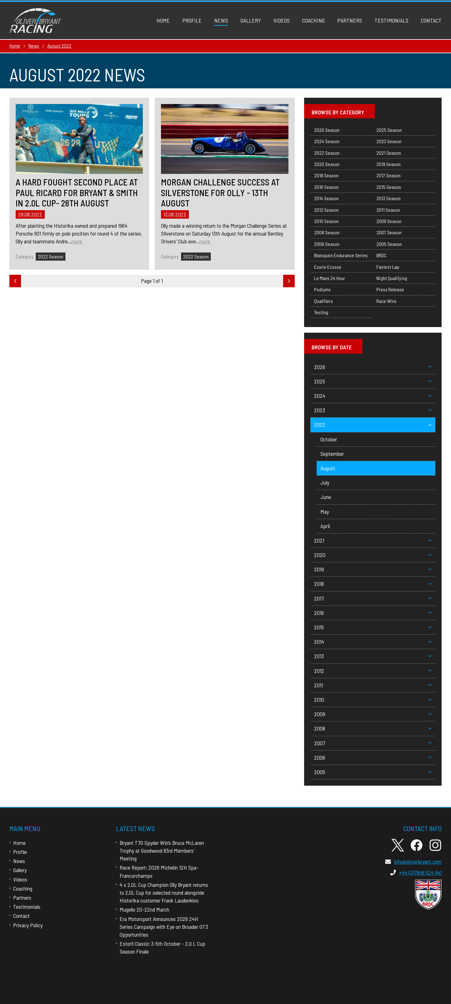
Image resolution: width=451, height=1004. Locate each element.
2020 (373, 554)
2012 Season (326, 210)
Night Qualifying (391, 278)
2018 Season (326, 175)
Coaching (313, 20)
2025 (373, 381)
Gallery (251, 20)
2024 (373, 395)
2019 (373, 569)
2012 (373, 670)
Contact (431, 20)
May (324, 511)
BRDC (381, 255)
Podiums (322, 289)
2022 (373, 424)
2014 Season (326, 198)
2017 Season (388, 175)
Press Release (390, 289)
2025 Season (389, 130)
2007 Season (389, 232)
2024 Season (327, 141)
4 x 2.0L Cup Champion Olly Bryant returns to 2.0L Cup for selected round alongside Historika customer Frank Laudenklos (164, 892)
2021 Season (388, 153)
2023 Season (389, 141)
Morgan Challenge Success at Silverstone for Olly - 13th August (220, 192)
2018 (373, 583)
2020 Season (327, 164)
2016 (373, 612)
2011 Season (388, 210)
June (325, 496)
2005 (373, 771)
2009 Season (389, 221)
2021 (373, 540)
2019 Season (388, 164)
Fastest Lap (387, 267)
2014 (373, 641)
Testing (321, 312)
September (332, 453)
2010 (373, 699)
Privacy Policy (28, 925)
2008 (373, 728)
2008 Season (327, 232)
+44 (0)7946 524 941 (416, 872)
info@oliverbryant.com (413, 861)
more (76, 241)
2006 (373, 757)
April (325, 526)
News (221, 20)
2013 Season (388, 198)
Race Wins (386, 301)
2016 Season (326, 187)
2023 (373, 410)
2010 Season (326, 221)
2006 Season (327, 244)
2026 (373, 366)
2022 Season (50, 256)
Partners (349, 20)
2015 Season (388, 187)
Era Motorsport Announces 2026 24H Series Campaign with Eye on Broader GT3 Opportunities (164, 926)
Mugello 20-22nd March (144, 909)
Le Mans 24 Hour (329, 278)
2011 (373, 685)
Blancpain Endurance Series (341, 255)
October (328, 439)
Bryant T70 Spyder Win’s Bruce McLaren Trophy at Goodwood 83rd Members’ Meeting (162, 850)
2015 (373, 627)
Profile (192, 20)
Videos (281, 20)
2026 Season (327, 130)
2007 (373, 743)
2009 (373, 713)
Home (163, 20)
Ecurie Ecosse (327, 267)
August (327, 468)
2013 (373, 656)
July (324, 482)
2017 (373, 598)
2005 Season (389, 244)
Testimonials (391, 20)
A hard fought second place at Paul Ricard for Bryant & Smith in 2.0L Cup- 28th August (77, 192)
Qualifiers (323, 301)
